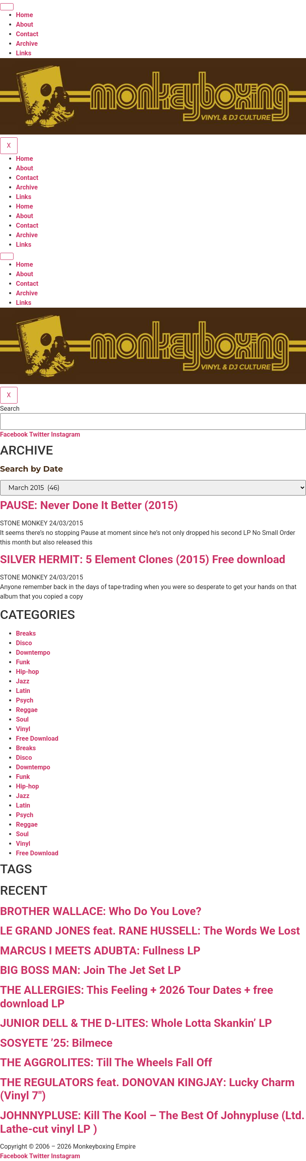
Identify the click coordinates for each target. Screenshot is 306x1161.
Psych (24, 700)
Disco (24, 643)
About (24, 24)
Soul (22, 719)
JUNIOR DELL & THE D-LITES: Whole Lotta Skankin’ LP (136, 1023)
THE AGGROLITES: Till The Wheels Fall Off (106, 1062)
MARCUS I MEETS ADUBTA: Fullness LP (100, 950)
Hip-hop (27, 671)
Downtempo (33, 652)
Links (23, 53)
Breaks (26, 633)
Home (24, 15)
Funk (23, 662)
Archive (27, 43)
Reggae (26, 710)
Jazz (22, 681)
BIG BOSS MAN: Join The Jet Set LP (90, 970)
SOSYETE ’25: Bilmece (56, 1043)
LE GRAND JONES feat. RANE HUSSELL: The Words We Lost (150, 930)
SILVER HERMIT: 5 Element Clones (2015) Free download (142, 559)
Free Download (37, 738)
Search (10, 409)
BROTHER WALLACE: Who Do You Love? (100, 911)
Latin (23, 691)
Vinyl (23, 729)
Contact (27, 34)
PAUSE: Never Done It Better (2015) (89, 505)
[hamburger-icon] (7, 6)
